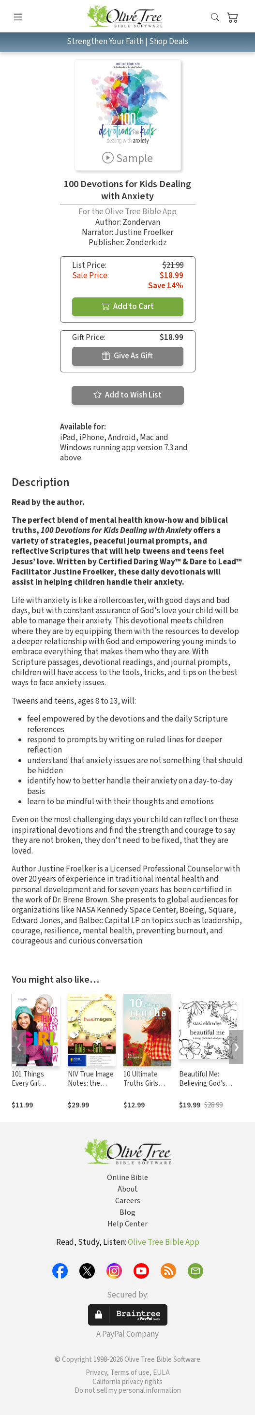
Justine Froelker (144, 232)
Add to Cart (128, 306)
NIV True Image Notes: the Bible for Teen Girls (91, 1088)
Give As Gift (127, 356)
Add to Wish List (127, 395)
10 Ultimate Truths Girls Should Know (143, 1083)
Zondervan (141, 222)
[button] (215, 18)
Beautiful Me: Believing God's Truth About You (203, 1083)
